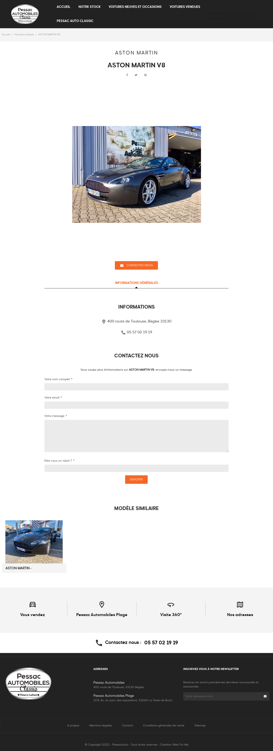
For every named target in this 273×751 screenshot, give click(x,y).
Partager (127, 75)
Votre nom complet (58, 379)
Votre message (55, 416)
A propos (73, 725)
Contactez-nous (136, 265)
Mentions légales (100, 725)
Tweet (136, 75)
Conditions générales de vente (163, 725)
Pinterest (145, 75)
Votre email (53, 397)
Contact (127, 725)
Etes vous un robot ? (59, 460)
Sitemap (200, 725)
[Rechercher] (235, 14)
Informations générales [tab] (136, 283)
